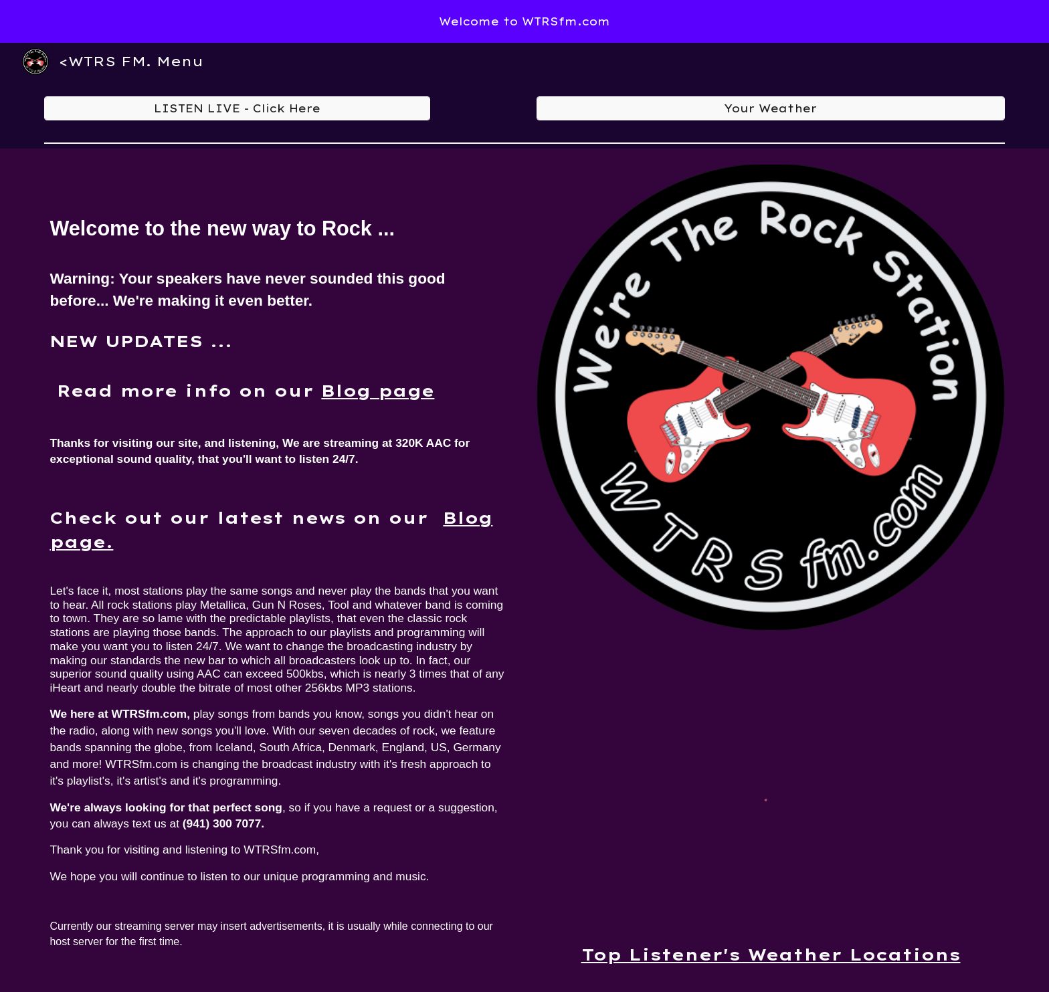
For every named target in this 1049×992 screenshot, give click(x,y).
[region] (524, 21)
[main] (278, 565)
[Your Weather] (770, 108)
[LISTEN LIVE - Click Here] (237, 108)
